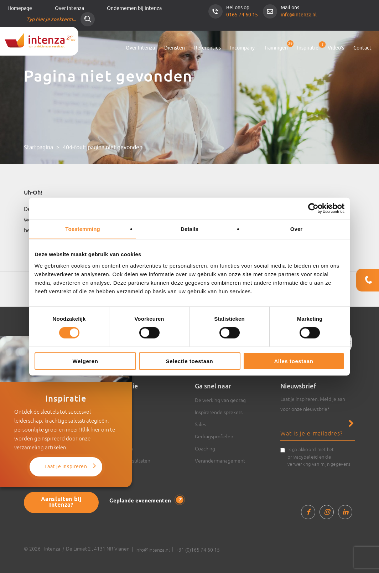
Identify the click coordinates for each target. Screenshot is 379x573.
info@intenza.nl (299, 15)
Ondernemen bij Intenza (134, 8)
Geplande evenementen (146, 500)
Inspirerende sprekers (219, 412)
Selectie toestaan (189, 361)
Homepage (19, 8)
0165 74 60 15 (242, 15)
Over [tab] (296, 229)
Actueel (117, 424)
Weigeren (85, 361)
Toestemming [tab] (82, 229)
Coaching (205, 448)
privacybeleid (302, 457)
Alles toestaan (293, 361)
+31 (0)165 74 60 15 (198, 550)
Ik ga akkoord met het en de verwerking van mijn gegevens (319, 457)
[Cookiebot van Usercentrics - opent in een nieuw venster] (313, 208)
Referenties (207, 48)
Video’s (336, 48)
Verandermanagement (220, 460)
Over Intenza (69, 8)
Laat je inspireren (66, 467)
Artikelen (119, 400)
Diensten (174, 48)
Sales (200, 424)
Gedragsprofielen (214, 436)
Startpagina (38, 147)
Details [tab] (189, 229)
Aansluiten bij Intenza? (61, 502)
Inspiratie (307, 46)
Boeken (117, 436)
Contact (362, 48)
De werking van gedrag (220, 400)
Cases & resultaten (129, 460)
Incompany (242, 48)
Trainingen (276, 48)
